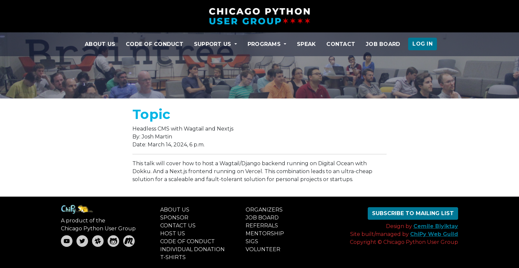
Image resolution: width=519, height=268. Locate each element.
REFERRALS (262, 225)
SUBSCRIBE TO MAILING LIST (413, 213)
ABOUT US (100, 44)
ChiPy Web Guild (434, 234)
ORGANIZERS (264, 210)
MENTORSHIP (265, 233)
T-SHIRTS (173, 257)
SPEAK (306, 44)
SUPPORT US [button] (213, 44)
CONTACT (340, 44)
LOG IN (422, 44)
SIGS (252, 241)
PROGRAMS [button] (265, 44)
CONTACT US (178, 225)
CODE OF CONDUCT (154, 44)
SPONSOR (174, 217)
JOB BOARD (383, 44)
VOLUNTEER (263, 249)
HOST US (172, 233)
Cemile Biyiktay (435, 226)
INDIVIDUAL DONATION (192, 249)
